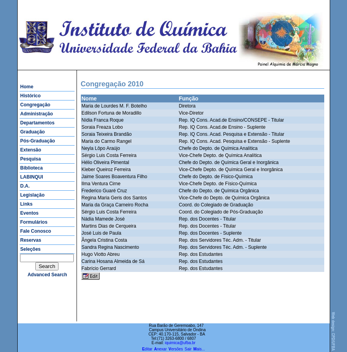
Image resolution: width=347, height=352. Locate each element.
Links (26, 204)
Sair (188, 349)
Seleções (30, 249)
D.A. (25, 186)
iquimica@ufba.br (180, 343)
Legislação (32, 195)
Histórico (30, 95)
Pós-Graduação (37, 141)
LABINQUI (31, 177)
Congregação (35, 105)
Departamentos (37, 123)
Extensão (30, 150)
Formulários (33, 222)
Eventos (29, 213)
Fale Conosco (35, 231)
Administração (36, 114)
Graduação (32, 132)
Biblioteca (31, 168)
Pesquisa (30, 159)
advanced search (47, 274)
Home (26, 86)
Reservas (30, 240)
